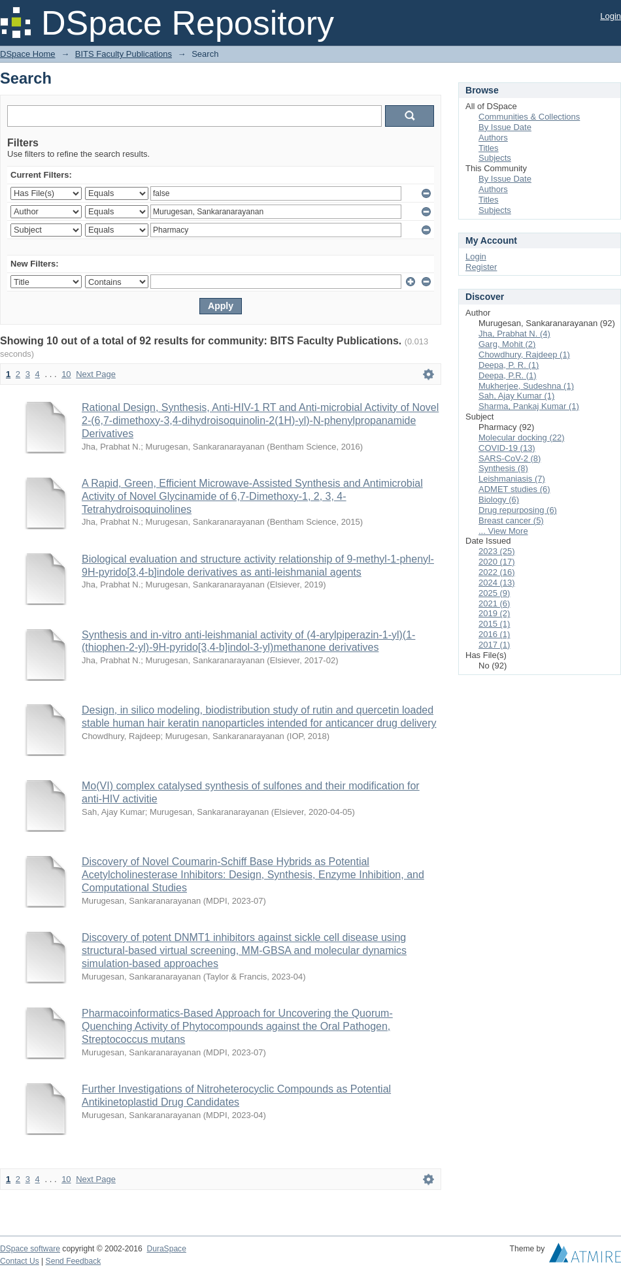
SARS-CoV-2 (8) (509, 458)
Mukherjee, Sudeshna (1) (526, 386)
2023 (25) (496, 551)
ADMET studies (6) (514, 489)
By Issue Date (504, 127)
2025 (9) (494, 593)
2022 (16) (496, 572)
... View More (503, 531)
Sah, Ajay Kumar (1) (516, 396)
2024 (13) (496, 582)
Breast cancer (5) (511, 520)
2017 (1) (494, 645)
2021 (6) (494, 603)
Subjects (494, 158)
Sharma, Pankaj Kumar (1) (528, 406)
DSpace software (30, 1248)
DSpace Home (28, 54)
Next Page (96, 374)
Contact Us (19, 1261)
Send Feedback (73, 1261)
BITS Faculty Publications (123, 54)
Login (610, 16)
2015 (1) (494, 624)
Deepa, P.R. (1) (507, 375)
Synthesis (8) (503, 468)
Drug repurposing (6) (517, 510)
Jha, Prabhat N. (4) (514, 333)
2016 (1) (494, 634)
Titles (488, 148)
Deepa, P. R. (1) (508, 365)
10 (66, 374)
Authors (493, 137)
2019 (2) (494, 613)
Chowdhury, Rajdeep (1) (524, 354)
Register (481, 267)
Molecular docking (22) (521, 437)
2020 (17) (496, 562)
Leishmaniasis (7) (511, 479)
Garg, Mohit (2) (506, 344)
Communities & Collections (529, 117)
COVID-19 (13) (506, 448)
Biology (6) (498, 499)
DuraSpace (166, 1248)
